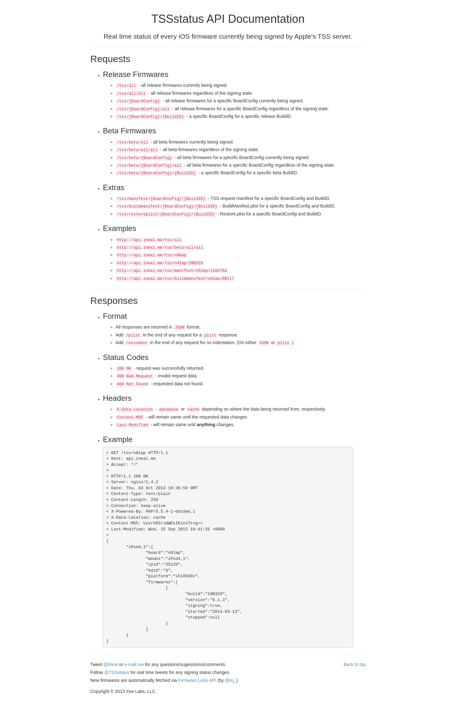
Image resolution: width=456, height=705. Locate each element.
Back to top (355, 664)
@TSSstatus (116, 672)
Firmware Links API (197, 680)
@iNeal (110, 664)
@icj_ (230, 680)
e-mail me (134, 664)
